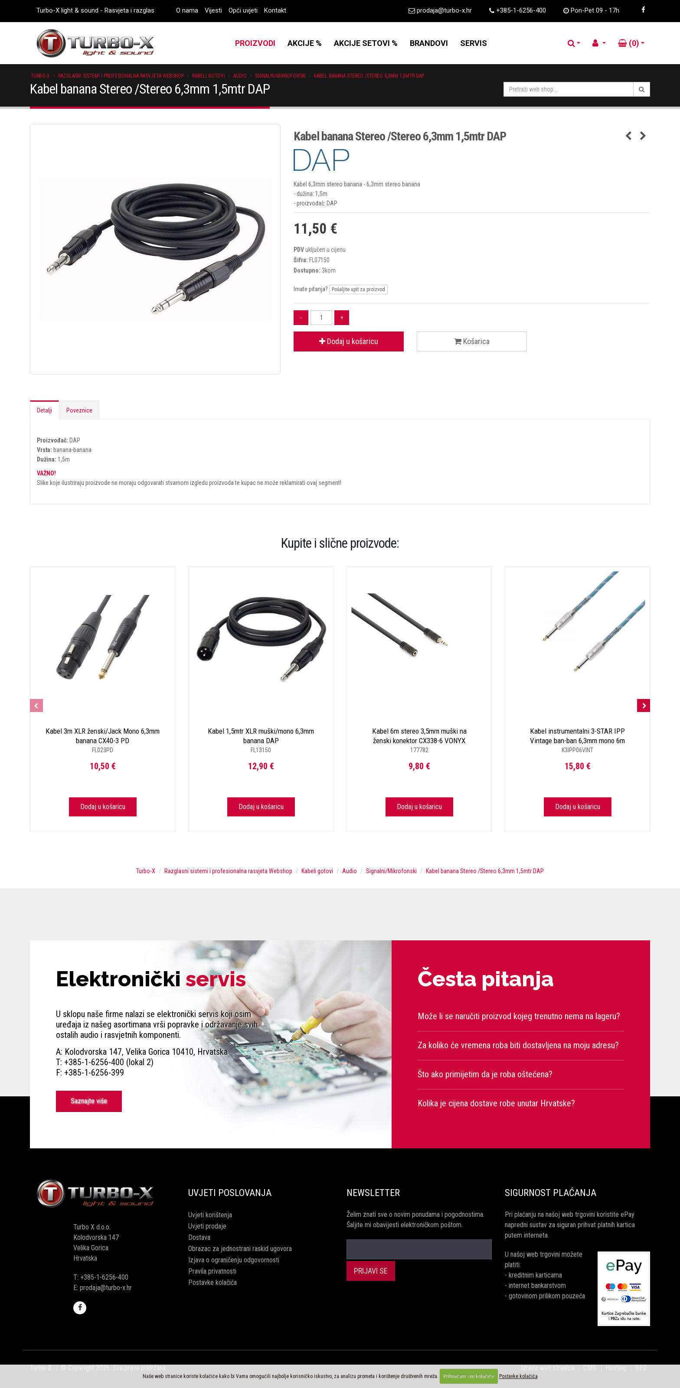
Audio (240, 76)
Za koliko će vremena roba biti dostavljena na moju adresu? (518, 1045)
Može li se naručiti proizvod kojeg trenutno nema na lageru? (519, 1016)
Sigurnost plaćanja (550, 1192)
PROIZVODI (255, 43)
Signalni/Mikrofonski (280, 76)
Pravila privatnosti (212, 1271)
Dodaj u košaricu (348, 341)
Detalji (44, 410)
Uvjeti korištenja (210, 1215)
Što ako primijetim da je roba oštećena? (485, 1074)
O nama (187, 10)
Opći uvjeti (243, 10)
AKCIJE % (305, 43)
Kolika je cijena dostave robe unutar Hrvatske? (496, 1103)
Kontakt (275, 10)
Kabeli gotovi (208, 76)
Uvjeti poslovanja (229, 1192)
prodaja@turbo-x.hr (444, 10)
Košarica (472, 341)
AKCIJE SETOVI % (366, 43)
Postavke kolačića (212, 1282)
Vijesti (213, 10)
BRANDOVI (429, 43)
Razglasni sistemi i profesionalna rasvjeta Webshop (121, 76)
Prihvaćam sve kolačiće (469, 1376)
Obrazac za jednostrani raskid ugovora (240, 1249)
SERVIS (473, 43)
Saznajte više (89, 1101)
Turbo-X (40, 76)
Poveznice (79, 410)
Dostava (199, 1237)
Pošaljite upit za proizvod (358, 289)
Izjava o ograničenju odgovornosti (233, 1260)
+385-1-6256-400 (521, 10)
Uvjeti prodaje (207, 1226)
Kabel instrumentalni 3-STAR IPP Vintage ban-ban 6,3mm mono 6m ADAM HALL (577, 740)
